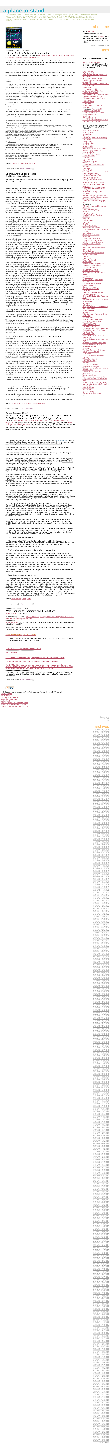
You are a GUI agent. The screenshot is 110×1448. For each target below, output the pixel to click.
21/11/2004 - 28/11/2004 (101, 732)
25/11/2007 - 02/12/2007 (101, 944)
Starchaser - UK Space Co (91, 371)
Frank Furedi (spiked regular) (92, 179)
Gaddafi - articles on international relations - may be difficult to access (95, 196)
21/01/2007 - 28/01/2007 (101, 894)
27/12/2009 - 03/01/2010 (101, 1108)
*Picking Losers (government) (92, 319)
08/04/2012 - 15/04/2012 (101, 1279)
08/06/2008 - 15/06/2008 (101, 980)
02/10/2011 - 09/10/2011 (101, 1236)
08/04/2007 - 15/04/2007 (101, 912)
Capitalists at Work (89, 114)
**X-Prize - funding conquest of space (14, 706)
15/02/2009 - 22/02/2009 (101, 1036)
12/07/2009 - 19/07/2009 (101, 1070)
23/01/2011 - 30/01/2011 (101, 1182)
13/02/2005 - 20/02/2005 (101, 752)
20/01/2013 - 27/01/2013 (101, 1345)
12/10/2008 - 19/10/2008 (101, 1009)
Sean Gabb (86, 353)
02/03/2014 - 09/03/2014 (101, 1420)
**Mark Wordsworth (89, 260)
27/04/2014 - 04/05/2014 (101, 1428)
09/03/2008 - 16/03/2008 (101, 967)
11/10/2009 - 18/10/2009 (101, 1091)
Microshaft (86, 276)
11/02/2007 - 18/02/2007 (101, 899)
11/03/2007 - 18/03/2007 (101, 905)
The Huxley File (88, 213)
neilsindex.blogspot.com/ (91, 62)
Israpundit (85, 219)
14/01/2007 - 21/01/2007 (101, 892)
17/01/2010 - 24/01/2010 (101, 1113)
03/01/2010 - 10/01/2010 (101, 1110)
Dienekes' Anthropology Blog (92, 150)
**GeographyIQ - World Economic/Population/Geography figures (94, 200)
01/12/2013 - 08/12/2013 (101, 1401)
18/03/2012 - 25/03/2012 (101, 1274)
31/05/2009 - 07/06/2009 (101, 1060)
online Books (87, 305)
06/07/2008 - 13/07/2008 (101, 987)
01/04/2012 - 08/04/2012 (101, 1278)
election (24, 403)
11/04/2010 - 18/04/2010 (101, 1132)
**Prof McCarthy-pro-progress (93, 263)
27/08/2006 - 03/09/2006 (101, 862)
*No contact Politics (89, 294)
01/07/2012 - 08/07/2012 (101, 1298)
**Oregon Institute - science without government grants (94, 307)
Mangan (85, 256)
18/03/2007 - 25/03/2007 (101, 907)
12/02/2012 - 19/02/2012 (101, 1266)
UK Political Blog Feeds (9, 697)
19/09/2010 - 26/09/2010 (101, 1153)
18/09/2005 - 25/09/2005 (101, 795)
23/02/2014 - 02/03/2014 (101, 1418)
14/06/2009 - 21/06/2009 (101, 1063)
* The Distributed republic (91, 154)
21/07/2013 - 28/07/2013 (101, 1370)
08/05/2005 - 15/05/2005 (101, 771)
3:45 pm (22, 168)
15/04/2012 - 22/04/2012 (101, 1281)
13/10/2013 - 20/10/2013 (101, 1390)
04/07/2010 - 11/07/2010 (101, 1151)
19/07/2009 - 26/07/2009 (101, 1071)
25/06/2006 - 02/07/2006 (101, 852)
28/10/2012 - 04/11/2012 (101, 1326)
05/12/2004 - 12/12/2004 (101, 736)
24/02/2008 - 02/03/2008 (101, 964)
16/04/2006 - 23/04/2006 (101, 836)
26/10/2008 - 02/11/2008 (101, 1012)
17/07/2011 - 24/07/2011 (101, 1220)
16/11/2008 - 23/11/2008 (101, 1015)
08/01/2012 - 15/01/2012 (101, 1258)
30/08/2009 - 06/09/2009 (101, 1081)
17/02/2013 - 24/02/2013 (101, 1351)
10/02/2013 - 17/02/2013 (101, 1350)
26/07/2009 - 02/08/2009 (101, 1073)
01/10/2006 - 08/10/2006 (101, 870)
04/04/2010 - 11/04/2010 (101, 1131)
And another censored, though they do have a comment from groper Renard (32, 661)
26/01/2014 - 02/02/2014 (101, 1412)
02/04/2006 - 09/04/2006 (101, 833)
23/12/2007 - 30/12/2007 (101, 950)
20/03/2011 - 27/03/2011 (101, 1193)
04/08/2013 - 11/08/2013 (101, 1374)
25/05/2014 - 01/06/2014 (101, 1434)
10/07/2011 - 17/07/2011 (101, 1218)
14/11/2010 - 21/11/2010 (101, 1166)
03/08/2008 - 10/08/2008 (101, 993)
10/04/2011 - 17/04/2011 (101, 1198)
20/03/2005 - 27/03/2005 (101, 760)
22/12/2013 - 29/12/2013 (101, 1406)
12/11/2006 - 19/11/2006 (101, 880)
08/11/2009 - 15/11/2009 (101, 1097)
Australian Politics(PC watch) (92, 91)
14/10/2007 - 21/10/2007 (101, 934)
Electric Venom (87, 159)
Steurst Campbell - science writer (94, 112)
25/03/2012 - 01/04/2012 (101, 1276)
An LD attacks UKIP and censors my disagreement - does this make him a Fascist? (35, 658)
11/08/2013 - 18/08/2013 (101, 1375)
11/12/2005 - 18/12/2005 (101, 808)
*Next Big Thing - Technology (92, 292)
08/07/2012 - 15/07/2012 (101, 1300)
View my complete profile (100, 45)
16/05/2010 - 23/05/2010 (101, 1140)
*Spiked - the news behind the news (95, 368)
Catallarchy (86, 116)
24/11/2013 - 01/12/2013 (101, 1399)
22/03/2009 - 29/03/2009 (101, 1044)
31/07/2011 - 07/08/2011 (101, 1223)
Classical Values (88, 132)
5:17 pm (22, 679)
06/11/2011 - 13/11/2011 (101, 1244)
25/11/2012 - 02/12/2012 (101, 1332)
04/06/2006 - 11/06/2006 (101, 848)
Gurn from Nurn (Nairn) (90, 210)
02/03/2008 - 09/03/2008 (101, 966)
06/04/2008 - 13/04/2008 (101, 974)
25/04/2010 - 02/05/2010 (101, 1135)
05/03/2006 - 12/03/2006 (101, 827)
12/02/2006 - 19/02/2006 (101, 822)
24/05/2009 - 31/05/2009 (101, 1059)
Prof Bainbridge (87, 332)
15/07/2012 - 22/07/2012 (101, 1302)
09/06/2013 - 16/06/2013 (101, 1361)
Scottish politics (30, 163)
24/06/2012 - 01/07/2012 (101, 1297)
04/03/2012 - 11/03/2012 (101, 1271)
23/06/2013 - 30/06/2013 (101, 1364)
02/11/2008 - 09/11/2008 (101, 1014)
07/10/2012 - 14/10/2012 (101, 1321)
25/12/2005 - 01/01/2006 (101, 811)
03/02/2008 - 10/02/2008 (101, 960)
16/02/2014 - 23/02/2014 (101, 1417)
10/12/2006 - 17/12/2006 (101, 886)
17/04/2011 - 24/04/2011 (101, 1199)
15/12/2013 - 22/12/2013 (101, 1404)
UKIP (29, 599)
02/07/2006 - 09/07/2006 (101, 854)
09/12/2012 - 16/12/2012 (101, 1335)
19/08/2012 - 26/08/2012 (101, 1310)
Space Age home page (90, 366)
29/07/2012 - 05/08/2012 (101, 1305)
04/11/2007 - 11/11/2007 (101, 939)
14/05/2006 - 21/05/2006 (101, 843)
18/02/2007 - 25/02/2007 (101, 900)
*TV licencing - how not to (91, 393)
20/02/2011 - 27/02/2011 (101, 1187)
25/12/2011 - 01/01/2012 (101, 1255)
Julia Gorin (86, 237)
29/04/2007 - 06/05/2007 (101, 915)
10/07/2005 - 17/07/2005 (101, 780)
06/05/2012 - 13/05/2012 (101, 1286)
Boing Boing (87, 109)
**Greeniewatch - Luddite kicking (94, 206)
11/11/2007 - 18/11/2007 (101, 940)
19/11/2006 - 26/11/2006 (101, 881)
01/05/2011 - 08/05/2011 (101, 1203)
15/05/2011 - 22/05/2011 (101, 1206)
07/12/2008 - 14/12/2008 (101, 1020)
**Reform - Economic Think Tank (94, 343)
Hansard (85, 211)
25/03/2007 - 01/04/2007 (101, 908)
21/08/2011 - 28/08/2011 (101, 1228)
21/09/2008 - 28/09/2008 (101, 1004)
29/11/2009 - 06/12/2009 (101, 1102)
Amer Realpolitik (88, 85)
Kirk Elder (85, 245)
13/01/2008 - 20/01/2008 (101, 955)
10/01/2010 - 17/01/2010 (101, 1111)
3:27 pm (22, 408)
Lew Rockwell (87, 249)
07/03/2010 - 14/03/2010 (101, 1124)
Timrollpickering (88, 388)
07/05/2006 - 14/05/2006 (101, 841)
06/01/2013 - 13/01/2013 (101, 1342)
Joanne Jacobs (87, 233)
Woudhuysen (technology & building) (14, 704)
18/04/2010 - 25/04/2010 (101, 1134)
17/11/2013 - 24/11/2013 (101, 1398)
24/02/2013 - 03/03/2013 (101, 1353)
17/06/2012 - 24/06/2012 (101, 1295)
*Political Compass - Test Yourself (94, 330)
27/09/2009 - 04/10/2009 (101, 1087)
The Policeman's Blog (90, 326)
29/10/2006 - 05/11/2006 (101, 876)
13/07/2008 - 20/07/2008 (101, 988)
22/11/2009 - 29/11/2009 (101, 1100)
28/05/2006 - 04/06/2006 (101, 846)
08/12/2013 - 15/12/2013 (101, 1402)
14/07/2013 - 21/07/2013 (101, 1369)
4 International (87, 71)
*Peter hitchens (87, 317)
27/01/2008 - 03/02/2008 (101, 958)
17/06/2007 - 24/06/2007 (101, 926)
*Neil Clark (86, 290)
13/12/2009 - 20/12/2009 (101, 1105)
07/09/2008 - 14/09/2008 (101, 1001)
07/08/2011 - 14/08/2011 (101, 1225)
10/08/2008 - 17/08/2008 (101, 995)
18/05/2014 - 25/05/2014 (101, 1433)
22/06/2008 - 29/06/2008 (101, 983)
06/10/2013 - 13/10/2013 (101, 1388)
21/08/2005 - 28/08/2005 (101, 790)
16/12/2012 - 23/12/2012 (101, 1337)
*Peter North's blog (89, 323)
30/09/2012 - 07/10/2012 (101, 1319)
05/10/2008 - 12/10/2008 (101, 1007)
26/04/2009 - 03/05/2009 (101, 1052)
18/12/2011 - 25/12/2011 (101, 1254)
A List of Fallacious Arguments (93, 253)
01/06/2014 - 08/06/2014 (101, 1436)
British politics (16, 403)
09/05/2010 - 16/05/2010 (101, 1139)
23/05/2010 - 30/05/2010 (101, 1142)
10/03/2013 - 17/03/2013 (101, 1356)
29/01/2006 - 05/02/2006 (101, 819)
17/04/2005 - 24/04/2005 (101, 766)
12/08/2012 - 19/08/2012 (101, 1308)
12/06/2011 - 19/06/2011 (101, 1212)
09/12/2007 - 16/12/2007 (101, 947)
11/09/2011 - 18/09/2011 (101, 1231)
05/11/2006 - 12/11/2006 (101, 878)
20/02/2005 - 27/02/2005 (101, 753)
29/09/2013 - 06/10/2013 (101, 1386)
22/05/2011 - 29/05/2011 (101, 1207)
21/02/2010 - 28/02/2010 (101, 1121)
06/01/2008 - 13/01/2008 (101, 953)
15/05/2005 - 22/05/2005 (101, 772)
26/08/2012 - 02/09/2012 (101, 1311)
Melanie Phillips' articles (90, 271)
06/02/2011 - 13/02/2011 (101, 1183)
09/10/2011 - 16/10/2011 (101, 1238)
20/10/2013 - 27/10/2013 (101, 1391)
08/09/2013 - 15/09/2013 (101, 1382)
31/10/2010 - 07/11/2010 (101, 1163)
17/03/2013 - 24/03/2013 (101, 1358)
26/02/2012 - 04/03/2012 (101, 1270)
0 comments (28, 168)
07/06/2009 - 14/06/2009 (101, 1062)
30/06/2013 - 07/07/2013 (101, 1366)
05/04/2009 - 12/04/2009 (101, 1047)
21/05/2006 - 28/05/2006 (101, 844)
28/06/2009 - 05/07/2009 (101, 1067)
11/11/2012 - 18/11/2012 (101, 1329)
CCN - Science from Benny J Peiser (95, 120)
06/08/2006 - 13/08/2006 (101, 859)
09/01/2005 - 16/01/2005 (101, 744)
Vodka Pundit (5, 701)
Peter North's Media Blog (91, 325)
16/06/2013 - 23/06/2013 (101, 1362)
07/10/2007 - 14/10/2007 (101, 932)
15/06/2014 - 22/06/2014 (101, 1439)
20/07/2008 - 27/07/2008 (101, 990)
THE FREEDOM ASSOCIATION (93, 188)
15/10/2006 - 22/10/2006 (101, 873)
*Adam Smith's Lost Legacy (92, 78)
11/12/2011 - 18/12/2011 (101, 1252)
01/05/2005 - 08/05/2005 (101, 769)
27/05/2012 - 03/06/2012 (101, 1290)
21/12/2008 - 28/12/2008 (101, 1023)
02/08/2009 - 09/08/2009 (101, 1075)
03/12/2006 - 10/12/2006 (101, 884)
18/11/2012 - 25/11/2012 (101, 1330)
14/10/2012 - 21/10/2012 (101, 1322)
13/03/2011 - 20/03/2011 (101, 1191)
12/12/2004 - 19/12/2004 (101, 737)
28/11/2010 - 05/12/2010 (101, 1169)
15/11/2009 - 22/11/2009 (101, 1099)
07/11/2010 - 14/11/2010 (101, 1164)
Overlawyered (87, 312)
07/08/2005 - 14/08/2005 (101, 787)
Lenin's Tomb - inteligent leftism (93, 247)
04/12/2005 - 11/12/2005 (101, 806)
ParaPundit (86, 316)
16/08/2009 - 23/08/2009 (101, 1078)
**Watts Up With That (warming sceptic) (15, 703)
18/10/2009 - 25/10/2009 (101, 1092)
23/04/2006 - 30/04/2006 (101, 838)
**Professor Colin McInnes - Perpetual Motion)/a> (92, 266)
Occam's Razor (87, 301)
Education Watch (88, 156)
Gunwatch (86, 208)
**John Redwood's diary (90, 235)
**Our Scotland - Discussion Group (94, 314)
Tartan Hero (86, 373)
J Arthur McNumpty (89, 285)
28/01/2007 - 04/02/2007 (101, 896)
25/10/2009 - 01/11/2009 (101, 1094)
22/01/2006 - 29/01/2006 (101, 817)
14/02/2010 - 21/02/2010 (101, 1119)
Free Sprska (86, 190)
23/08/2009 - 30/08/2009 (101, 1079)
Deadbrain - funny (88, 143)
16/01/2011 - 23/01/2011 (101, 1180)
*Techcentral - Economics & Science (95, 377)
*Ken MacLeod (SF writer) (91, 244)
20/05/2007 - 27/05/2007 (101, 920)
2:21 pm (22, 604)
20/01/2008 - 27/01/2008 (101, 956)
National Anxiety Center (90, 289)
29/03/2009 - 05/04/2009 (101, 1046)
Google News (104, 717)
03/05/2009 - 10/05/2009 (101, 1054)
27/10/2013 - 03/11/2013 (101, 1393)
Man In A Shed (87, 258)
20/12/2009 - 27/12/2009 (101, 1107)
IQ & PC (85, 224)
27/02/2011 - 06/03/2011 (101, 1188)
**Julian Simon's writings (91, 238)
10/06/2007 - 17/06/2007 (101, 924)
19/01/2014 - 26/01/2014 (101, 1410)
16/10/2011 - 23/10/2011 (101, 1239)
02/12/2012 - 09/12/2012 (101, 1334)
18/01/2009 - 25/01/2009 (101, 1030)
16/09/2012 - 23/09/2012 (101, 1316)
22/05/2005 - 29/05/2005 (101, 774)
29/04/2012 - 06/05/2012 (101, 1284)
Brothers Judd (97, 109)
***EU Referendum (89, 163)
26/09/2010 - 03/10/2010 (101, 1155)
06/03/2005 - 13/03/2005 (101, 756)
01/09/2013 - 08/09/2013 (101, 1380)
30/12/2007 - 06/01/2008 (101, 952)
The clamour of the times (91, 121)
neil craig (91, 31)
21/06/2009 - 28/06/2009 (101, 1065)
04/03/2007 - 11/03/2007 (101, 904)
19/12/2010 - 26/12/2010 (101, 1174)
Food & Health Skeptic (90, 177)
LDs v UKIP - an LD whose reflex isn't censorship (23, 649)
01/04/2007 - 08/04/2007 (101, 910)
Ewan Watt (86, 168)
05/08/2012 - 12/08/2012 (101, 1306)
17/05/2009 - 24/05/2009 (101, 1057)
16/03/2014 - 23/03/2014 (101, 1423)
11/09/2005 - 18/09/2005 (101, 793)
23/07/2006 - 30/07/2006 (101, 856)
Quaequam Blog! (88, 334)
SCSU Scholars (93, 352)
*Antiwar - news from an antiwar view (95, 84)
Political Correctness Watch (92, 321)
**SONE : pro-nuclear (90, 364)
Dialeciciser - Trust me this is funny (94, 148)
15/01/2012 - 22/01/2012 (101, 1260)
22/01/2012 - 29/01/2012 (101, 1262)
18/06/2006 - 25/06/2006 (101, 851)
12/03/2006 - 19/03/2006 (101, 828)
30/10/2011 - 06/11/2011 (101, 1242)
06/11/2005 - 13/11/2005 (101, 800)
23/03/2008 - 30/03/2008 (101, 971)
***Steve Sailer (87, 370)
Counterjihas (86, 134)
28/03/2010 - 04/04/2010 (101, 1129)
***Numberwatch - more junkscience (95, 299)
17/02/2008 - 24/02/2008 (101, 963)
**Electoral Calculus (89, 161)
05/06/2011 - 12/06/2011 (101, 1210)
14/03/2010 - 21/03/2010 (101, 1126)
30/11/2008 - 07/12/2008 (101, 1019)
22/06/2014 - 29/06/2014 (101, 1441)
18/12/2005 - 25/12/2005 (101, 809)
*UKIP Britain (5, 695)
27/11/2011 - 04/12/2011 (101, 1249)
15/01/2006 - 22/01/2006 (101, 816)
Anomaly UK (86, 82)
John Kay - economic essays (92, 242)
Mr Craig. (101, 36)
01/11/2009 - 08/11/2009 (101, 1095)
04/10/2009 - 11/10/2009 (101, 1089)
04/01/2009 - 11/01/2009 (101, 1027)
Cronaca (85, 136)
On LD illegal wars (12, 652)
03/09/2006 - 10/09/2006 (101, 864)
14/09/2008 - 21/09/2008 (101, 1003)
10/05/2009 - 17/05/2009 (101, 1055)
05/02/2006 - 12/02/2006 (101, 820)
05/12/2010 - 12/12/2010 (101, 1171)
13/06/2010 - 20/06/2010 (101, 1147)
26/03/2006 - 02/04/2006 (101, 832)
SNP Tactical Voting (89, 361)
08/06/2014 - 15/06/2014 (101, 1438)
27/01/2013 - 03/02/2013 (101, 1346)
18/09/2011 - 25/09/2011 (101, 1233)
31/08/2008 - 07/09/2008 (101, 999)
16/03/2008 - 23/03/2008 (101, 969)
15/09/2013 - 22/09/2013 (101, 1383)
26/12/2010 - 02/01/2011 (101, 1175)
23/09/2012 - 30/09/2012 (101, 1318)
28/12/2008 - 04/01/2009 (101, 1025)
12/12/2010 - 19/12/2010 (101, 1172)
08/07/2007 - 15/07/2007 (101, 931)
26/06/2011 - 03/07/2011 (101, 1215)
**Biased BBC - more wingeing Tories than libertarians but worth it (95, 95)
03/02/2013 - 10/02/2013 (101, 1348)
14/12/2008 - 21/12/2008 (101, 1022)
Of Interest (86, 303)
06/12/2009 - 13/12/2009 (101, 1103)
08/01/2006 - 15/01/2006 (101, 814)
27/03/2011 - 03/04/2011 (101, 1195)
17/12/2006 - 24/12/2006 (101, 888)
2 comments (28, 604)
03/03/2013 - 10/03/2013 (101, 1354)
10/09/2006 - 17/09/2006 (101, 865)
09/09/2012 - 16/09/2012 (101, 1314)
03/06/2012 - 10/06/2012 (101, 1292)
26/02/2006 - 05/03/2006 (101, 825)
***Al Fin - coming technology (92, 80)
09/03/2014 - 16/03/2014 (101, 1422)
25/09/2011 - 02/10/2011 (101, 1234)
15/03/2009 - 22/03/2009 (101, 1043)
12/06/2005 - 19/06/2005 (101, 779)
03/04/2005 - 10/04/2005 (101, 763)
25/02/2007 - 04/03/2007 (101, 902)
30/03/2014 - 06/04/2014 (101, 1426)
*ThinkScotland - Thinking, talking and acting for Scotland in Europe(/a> (95, 383)
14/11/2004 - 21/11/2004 (101, 731)
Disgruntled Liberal (12, 613)
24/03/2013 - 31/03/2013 (101, 1359)
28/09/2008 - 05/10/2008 (101, 1006)
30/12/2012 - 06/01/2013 (101, 1340)
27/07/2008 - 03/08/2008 (101, 991)
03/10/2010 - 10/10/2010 (101, 1156)
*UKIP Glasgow (6, 694)
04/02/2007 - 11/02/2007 (101, 897)
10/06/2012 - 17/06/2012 (101, 1294)
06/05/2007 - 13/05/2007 (101, 916)
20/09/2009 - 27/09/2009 (101, 1086)
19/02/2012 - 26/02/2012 (101, 1268)
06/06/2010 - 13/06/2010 (101, 1145)
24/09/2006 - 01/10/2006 (101, 868)
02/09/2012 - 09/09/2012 (101, 1313)
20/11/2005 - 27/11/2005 (101, 803)
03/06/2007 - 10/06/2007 (101, 923)
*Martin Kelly (86, 262)
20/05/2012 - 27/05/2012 (101, 1289)
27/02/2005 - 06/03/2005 (101, 755)
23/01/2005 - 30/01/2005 (101, 747)
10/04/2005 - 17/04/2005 (101, 764)
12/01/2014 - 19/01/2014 (101, 1409)
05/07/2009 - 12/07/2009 (101, 1068)
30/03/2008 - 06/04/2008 (101, 972)
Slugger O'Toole (88, 310)
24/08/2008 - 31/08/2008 (101, 998)
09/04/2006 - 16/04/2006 (101, 835)
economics (15, 163)
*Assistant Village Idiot (90, 89)
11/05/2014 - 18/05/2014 (101, 1431)
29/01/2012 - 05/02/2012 (101, 1263)
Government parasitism (36, 403)
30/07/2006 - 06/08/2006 (101, 857)
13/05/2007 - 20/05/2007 (101, 918)
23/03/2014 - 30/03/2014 (101, 1425)
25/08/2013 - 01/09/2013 (101, 1378)
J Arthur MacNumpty (89, 226)
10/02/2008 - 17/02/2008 (101, 961)
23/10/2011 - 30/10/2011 (101, 1241)
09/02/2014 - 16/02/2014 (101, 1415)
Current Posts (104, 1442)
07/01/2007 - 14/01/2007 (101, 891)
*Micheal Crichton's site (90, 130)
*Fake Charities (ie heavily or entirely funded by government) (95, 173)
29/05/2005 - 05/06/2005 (101, 776)
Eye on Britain (87, 170)
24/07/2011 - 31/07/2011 (101, 1222)
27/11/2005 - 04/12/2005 (101, 804)
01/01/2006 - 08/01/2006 (101, 812)
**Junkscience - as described (92, 240)
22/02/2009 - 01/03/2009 (101, 1038)
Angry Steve (86, 87)
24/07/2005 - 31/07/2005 (101, 784)
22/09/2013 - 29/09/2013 (101, 1385)
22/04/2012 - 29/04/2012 (101, 1282)
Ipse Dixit (85, 222)
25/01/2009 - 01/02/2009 (101, 1031)
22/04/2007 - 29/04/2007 (101, 913)
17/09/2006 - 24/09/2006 (101, 867)
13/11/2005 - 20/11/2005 (101, 801)
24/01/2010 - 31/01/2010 (101, 1115)
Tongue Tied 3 (87, 389)
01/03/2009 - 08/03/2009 (101, 1039)
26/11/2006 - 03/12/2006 (101, 883)
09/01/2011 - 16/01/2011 (101, 1179)
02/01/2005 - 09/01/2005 (101, 742)
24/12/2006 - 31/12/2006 (101, 889)
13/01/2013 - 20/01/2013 (101, 1343)
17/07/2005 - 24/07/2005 (101, 782)
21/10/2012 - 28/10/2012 (101, 1324)
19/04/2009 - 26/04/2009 (101, 1051)
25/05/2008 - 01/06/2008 (101, 977)
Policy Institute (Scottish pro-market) (95, 328)
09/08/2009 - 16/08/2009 (101, 1076)
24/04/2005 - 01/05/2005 (101, 768)
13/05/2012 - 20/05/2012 (101, 1287)
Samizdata (86, 348)
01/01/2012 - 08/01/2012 (101, 1257)
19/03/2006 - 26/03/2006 (101, 830)
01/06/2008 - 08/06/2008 (101, 979)
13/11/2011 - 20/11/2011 (101, 1246)
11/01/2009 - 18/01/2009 (101, 1028)
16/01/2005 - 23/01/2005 (101, 745)
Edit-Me (106, 718)
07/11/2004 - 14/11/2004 (101, 729)
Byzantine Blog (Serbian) (91, 111)
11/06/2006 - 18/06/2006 (101, 849)
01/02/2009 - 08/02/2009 (101, 1033)
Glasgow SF (86, 204)
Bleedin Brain (87, 103)
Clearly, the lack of (12, 622)
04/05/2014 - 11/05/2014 (101, 1430)
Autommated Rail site (90, 93)
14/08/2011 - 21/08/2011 (101, 1226)
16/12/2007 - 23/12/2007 (101, 948)
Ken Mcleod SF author (90, 269)
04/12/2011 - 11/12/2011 (101, 1250)
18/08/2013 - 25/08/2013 (101, 1377)
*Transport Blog (88, 391)
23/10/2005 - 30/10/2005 (101, 796)
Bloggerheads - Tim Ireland (92, 105)
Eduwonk (85, 157)
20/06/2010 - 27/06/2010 (101, 1148)
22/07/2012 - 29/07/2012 (101, 1303)
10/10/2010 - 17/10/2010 (101, 1158)
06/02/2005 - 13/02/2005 (101, 750)
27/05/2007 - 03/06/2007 (101, 921)
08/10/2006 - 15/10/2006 (101, 872)
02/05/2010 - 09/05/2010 (101, 1137)
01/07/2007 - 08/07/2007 (101, 929)
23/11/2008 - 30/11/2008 (101, 1017)
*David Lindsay (87, 141)
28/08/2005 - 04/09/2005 (101, 792)
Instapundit (86, 217)
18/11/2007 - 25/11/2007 (101, 942)
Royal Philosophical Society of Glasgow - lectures (93, 345)
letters (22, 163)
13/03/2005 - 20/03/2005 (101, 758)
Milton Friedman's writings (91, 283)
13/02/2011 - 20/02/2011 (101, 1185)
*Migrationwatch (88, 278)
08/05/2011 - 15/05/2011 (101, 1204)
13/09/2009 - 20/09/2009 (101, 1084)
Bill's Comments (88, 102)
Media (24, 599)
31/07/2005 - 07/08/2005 (101, 785)
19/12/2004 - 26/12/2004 (101, 739)
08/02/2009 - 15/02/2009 (101, 1035)
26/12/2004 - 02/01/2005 (101, 740)
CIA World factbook (89, 118)
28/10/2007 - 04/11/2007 (101, 937)
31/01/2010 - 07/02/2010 (101, 1116)
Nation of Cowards (89, 287)
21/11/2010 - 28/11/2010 (101, 1167)
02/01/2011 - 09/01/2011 (101, 1177)
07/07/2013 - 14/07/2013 (101, 1367)
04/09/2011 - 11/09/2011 (101, 1230)
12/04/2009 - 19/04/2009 (101, 1049)
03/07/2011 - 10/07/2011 (101, 1217)
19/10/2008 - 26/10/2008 (101, 1011)
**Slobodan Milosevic (89, 359)
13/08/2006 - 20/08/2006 (101, 860)
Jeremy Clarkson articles (91, 228)
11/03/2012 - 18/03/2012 (101, 1273)
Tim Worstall (86, 386)
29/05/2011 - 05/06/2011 (101, 1209)
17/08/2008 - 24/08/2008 (101, 996)
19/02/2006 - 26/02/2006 (101, 824)
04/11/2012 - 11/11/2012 (101, 1327)
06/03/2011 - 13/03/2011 (101, 1190)
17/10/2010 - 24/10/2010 (101, 1159)
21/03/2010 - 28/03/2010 (101, 1127)
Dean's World (87, 145)
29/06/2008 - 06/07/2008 (101, 985)
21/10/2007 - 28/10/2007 (101, 936)
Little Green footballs (89, 254)
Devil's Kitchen (87, 147)
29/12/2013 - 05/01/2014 (101, 1407)
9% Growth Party (88, 73)
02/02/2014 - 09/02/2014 (101, 1414)
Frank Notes (86, 181)
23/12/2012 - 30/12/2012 (101, 1338)
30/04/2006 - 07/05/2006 (101, 840)
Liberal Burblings (88, 251)
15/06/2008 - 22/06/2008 (101, 982)
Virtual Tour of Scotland (9, 699)
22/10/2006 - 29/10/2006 (101, 875)
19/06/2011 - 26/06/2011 (101, 1214)
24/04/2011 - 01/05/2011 (101, 1201)
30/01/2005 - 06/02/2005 (101, 748)
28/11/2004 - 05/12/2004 (101, 734)
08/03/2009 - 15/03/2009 (101, 1041)
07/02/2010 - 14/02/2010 (101, 1118)
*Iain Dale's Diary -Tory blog (92, 215)
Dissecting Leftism (88, 152)
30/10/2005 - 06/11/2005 (101, 798)
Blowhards (86, 107)
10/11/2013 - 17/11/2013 (101, 1396)
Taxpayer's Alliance (89, 375)
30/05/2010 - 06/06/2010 (101, 1143)
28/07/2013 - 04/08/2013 (101, 1372)
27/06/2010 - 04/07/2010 (101, 1150)
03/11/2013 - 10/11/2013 (101, 1394)
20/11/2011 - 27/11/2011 (101, 1247)
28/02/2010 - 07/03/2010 (101, 1123)
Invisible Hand (87, 220)
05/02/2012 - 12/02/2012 (101, 1265)
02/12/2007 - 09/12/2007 (101, 945)
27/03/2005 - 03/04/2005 (101, 761)
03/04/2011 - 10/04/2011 (101, 1196)
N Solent (85, 362)
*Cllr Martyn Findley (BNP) (91, 175)
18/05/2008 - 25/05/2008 (101, 975)
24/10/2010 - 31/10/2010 (101, 1161)
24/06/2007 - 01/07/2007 (101, 928)
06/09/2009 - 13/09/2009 (101, 1083)
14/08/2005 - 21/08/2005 (101, 788)
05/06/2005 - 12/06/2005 (101, 777)
